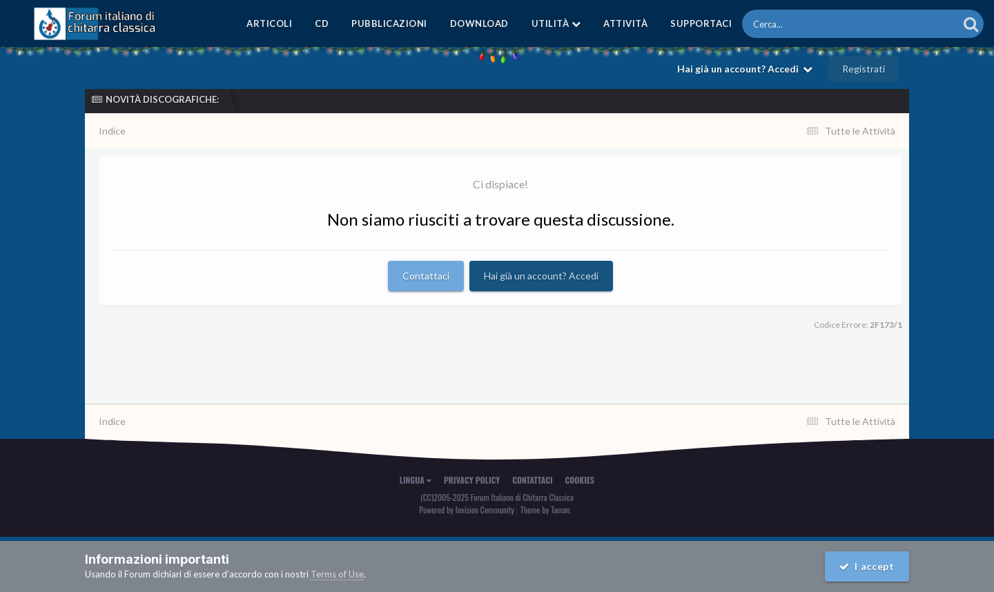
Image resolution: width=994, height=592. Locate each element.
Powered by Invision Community (466, 509)
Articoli (269, 23)
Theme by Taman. (546, 509)
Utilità (556, 23)
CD (322, 23)
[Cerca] (819, 24)
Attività (625, 23)
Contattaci (425, 276)
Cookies (580, 480)
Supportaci (701, 23)
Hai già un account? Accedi (744, 69)
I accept (867, 566)
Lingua (415, 480)
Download (479, 23)
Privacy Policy (472, 480)
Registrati (863, 69)
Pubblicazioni (389, 23)
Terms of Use (337, 574)
